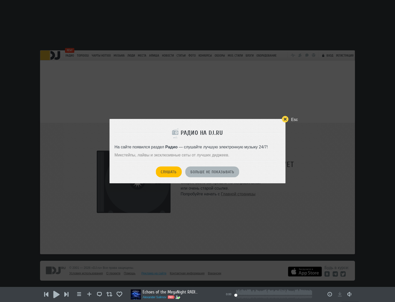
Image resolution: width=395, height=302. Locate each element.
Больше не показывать (212, 172)
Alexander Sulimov (154, 297)
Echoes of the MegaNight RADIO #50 (170, 291)
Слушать (169, 172)
